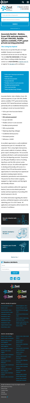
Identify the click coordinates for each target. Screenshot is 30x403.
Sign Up (15, 273)
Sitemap (3, 392)
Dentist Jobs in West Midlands (6, 357)
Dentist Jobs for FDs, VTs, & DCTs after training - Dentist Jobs (22, 324)
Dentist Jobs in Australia (7, 377)
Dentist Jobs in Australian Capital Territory (22, 349)
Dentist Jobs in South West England (6, 369)
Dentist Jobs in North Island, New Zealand (21, 379)
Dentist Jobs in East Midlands (6, 361)
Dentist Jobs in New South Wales (22, 337)
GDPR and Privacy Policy (6, 386)
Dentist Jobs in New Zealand (21, 371)
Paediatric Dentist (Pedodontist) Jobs (5, 319)
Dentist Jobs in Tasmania (19, 353)
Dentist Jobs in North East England (7, 365)
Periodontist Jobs (5, 316)
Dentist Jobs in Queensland (19, 341)
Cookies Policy (4, 390)
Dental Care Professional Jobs (22, 315)
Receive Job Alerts (23, 7)
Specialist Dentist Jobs (6, 312)
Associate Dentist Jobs (6, 305)
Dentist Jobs (4, 308)
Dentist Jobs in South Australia (21, 357)
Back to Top (15, 257)
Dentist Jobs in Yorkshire (7, 354)
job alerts (12, 64)
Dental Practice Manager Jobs (22, 311)
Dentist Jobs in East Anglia (6, 351)
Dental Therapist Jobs (21, 308)
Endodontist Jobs (5, 322)
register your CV (23, 61)
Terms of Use (4, 388)
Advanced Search (15, 28)
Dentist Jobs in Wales (6, 336)
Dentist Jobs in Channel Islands (22, 367)
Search (15, 24)
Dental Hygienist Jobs (21, 305)
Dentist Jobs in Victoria (21, 364)
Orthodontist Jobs (5, 314)
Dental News (4, 394)
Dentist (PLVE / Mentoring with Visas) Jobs (22, 319)
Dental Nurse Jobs (5, 327)
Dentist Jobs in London (6, 348)
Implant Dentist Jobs (6, 325)
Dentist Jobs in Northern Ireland (7, 373)
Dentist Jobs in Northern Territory (22, 345)
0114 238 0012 (24, 9)
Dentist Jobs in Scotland (7, 338)
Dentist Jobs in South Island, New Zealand (21, 375)
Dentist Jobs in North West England (6, 345)
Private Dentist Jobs (6, 310)
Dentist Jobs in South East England (6, 341)
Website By (4, 397)
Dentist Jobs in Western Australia (22, 361)
